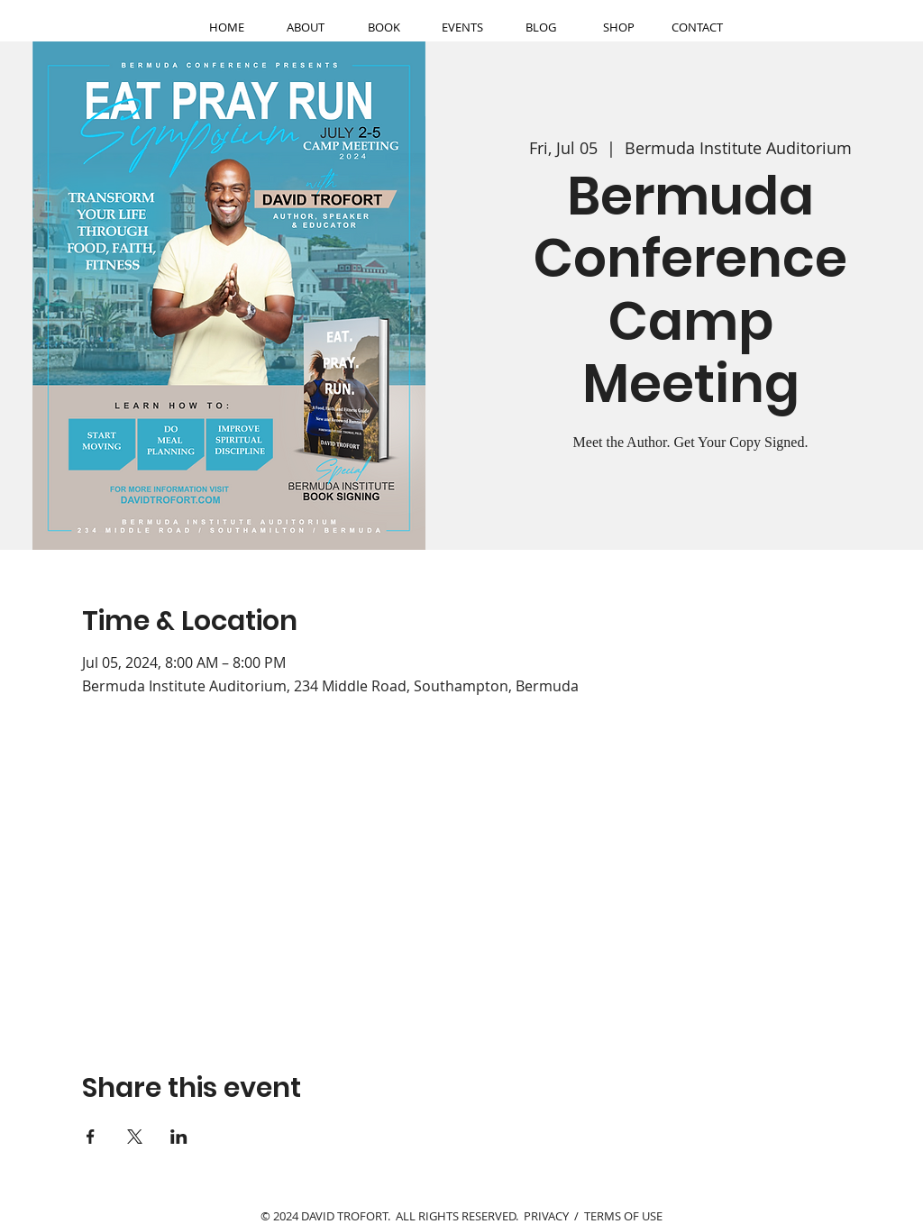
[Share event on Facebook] (90, 1136)
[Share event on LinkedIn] (178, 1136)
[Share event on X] (134, 1136)
